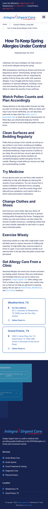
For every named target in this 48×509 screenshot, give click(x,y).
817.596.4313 (18, 6)
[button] (43, 17)
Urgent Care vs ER (26, 3)
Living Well (29, 25)
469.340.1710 (8, 8)
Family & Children (19, 25)
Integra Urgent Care (20, 279)
